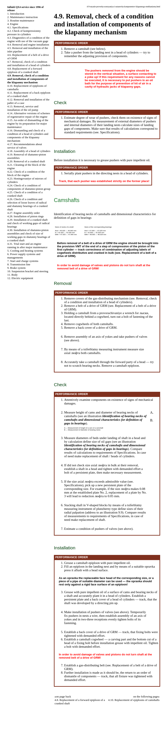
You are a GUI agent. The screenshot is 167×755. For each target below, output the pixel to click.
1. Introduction (15, 13)
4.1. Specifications (17, 27)
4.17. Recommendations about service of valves (24, 146)
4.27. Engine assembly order (23, 212)
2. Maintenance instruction (22, 17)
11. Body (12, 274)
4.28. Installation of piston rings (25, 216)
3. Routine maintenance (20, 20)
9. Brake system (16, 267)
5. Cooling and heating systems (25, 250)
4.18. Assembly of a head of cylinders (28, 151)
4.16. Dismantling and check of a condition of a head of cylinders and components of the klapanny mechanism (27, 135)
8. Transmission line (18, 264)
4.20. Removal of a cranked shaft (26, 161)
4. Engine (12, 24)
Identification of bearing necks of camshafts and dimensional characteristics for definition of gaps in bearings (105, 419)
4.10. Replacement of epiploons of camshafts (134, 700)
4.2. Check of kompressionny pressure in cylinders (24, 32)
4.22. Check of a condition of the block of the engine (26, 173)
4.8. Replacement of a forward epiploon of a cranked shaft (24, 70)
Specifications (109, 132)
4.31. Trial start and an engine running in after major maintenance (27, 245)
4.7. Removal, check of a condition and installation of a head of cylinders (28, 63)
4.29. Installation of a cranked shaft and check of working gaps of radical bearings (28, 223)
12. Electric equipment (20, 278)
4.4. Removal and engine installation (28, 44)
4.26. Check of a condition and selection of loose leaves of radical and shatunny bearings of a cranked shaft (27, 204)
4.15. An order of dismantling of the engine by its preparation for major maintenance (27, 123)
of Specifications (124, 452)
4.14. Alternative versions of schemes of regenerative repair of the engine (28, 115)
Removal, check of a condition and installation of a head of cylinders (110, 300)
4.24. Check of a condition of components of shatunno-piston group (28, 187)
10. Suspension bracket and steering (27, 271)
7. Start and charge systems (22, 261)
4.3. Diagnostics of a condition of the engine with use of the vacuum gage (28, 39)
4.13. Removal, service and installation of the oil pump (22, 108)
